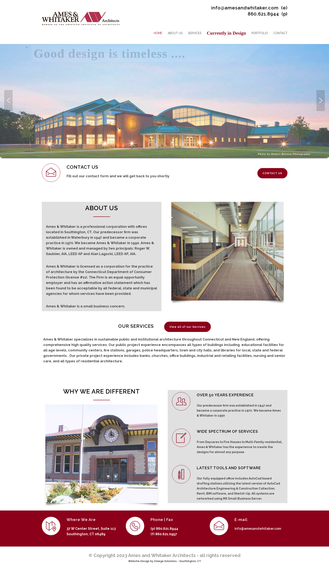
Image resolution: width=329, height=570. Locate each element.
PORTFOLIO (260, 33)
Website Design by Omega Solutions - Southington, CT (164, 561)
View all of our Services (187, 326)
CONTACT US (272, 173)
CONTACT (280, 33)
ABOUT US (175, 33)
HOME (158, 33)
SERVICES (194, 33)
